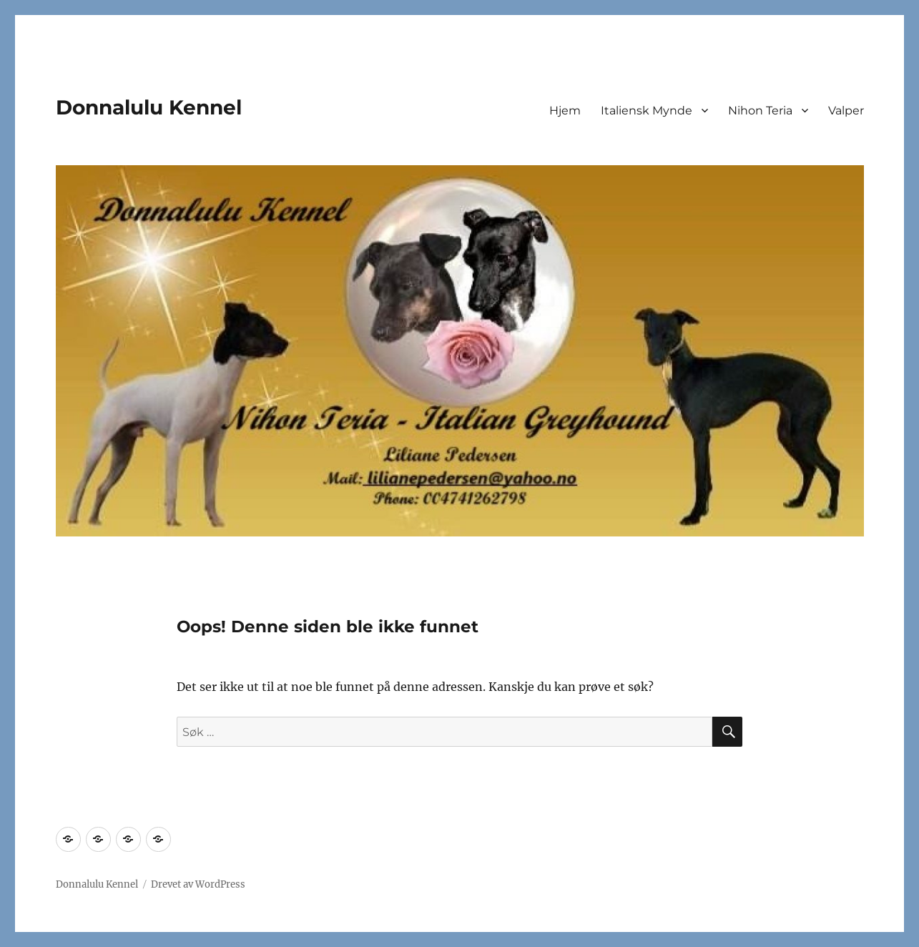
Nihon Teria (760, 110)
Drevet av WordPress (198, 884)
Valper (846, 110)
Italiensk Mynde (646, 110)
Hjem (565, 110)
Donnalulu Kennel (149, 107)
